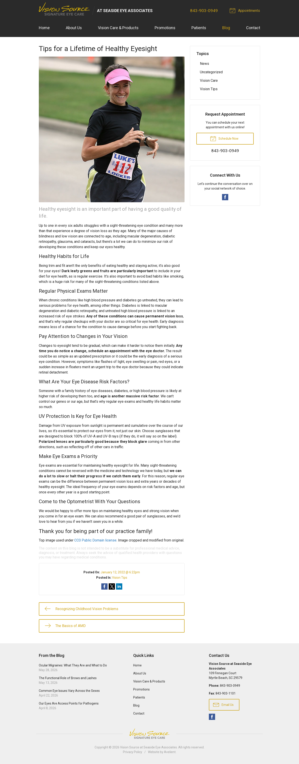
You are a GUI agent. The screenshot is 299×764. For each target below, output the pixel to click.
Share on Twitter (112, 586)
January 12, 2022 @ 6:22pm (120, 572)
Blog (226, 28)
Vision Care (209, 80)
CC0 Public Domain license (95, 540)
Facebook (225, 197)
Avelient (170, 752)
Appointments (245, 10)
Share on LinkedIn (119, 586)
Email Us (223, 704)
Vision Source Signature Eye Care (149, 734)
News (204, 63)
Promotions (165, 28)
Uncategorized (211, 72)
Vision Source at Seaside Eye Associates (148, 747)
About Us (74, 28)
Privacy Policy (132, 752)
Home (44, 28)
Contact (253, 28)
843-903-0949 (204, 10)
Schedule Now (224, 138)
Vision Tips (119, 577)
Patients (198, 28)
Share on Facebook (104, 586)
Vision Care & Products (118, 28)
